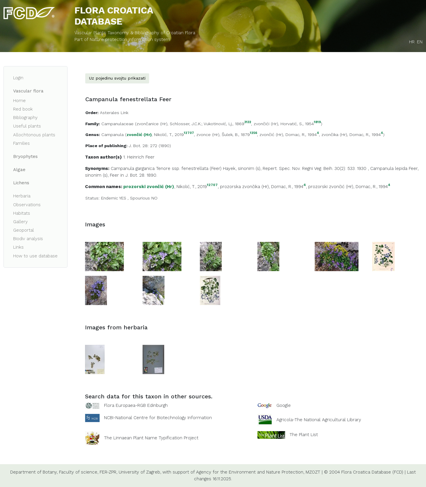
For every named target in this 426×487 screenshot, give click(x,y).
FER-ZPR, (108, 472)
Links (18, 247)
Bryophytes (25, 156)
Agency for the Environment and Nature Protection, (250, 472)
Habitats (21, 213)
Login (18, 77)
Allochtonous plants (34, 134)
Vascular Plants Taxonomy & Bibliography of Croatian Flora (135, 32)
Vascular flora (28, 91)
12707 (189, 133)
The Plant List (304, 434)
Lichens (21, 182)
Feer (150, 157)
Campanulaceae (117, 123)
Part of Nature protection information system (122, 39)
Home (19, 100)
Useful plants (27, 126)
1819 (317, 122)
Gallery (20, 221)
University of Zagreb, (140, 472)
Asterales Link (114, 112)
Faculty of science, (78, 472)
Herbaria (21, 196)
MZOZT (313, 472)
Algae (19, 169)
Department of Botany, (34, 472)
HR (412, 41)
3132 (247, 122)
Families (21, 143)
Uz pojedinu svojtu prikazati (117, 78)
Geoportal (23, 230)
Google (283, 405)
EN (419, 41)
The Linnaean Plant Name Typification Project (151, 437)
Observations (27, 204)
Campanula (112, 134)
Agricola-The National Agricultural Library (318, 419)
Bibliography (25, 117)
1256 (253, 133)
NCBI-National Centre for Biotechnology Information (158, 417)
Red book (23, 109)
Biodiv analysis (28, 238)
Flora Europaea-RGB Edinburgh (136, 405)
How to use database (35, 256)
